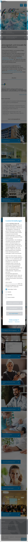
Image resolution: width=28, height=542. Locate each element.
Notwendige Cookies (11, 289)
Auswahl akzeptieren (13, 303)
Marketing (9, 294)
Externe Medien (10, 297)
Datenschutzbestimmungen (12, 283)
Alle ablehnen (13, 308)
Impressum (11, 321)
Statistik (8, 292)
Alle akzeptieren (13, 313)
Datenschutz (17, 321)
